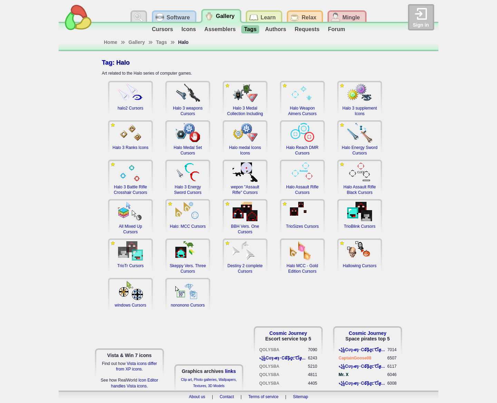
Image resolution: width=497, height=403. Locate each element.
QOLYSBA (269, 349)
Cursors (162, 29)
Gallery (136, 42)
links (230, 371)
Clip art (186, 380)
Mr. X (344, 374)
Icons (189, 29)
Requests (307, 29)
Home (110, 42)
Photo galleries (205, 380)
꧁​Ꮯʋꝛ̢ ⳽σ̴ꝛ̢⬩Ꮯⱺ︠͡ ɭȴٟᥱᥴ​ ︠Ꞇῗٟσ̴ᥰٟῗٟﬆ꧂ (283, 358)
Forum (336, 29)
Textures (199, 386)
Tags (250, 29)
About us (197, 396)
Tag (107, 62)
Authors (275, 29)
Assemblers (220, 29)
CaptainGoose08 (355, 358)
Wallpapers (227, 380)
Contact (227, 396)
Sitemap (300, 396)
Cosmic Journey (288, 333)
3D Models (216, 386)
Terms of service (263, 396)
